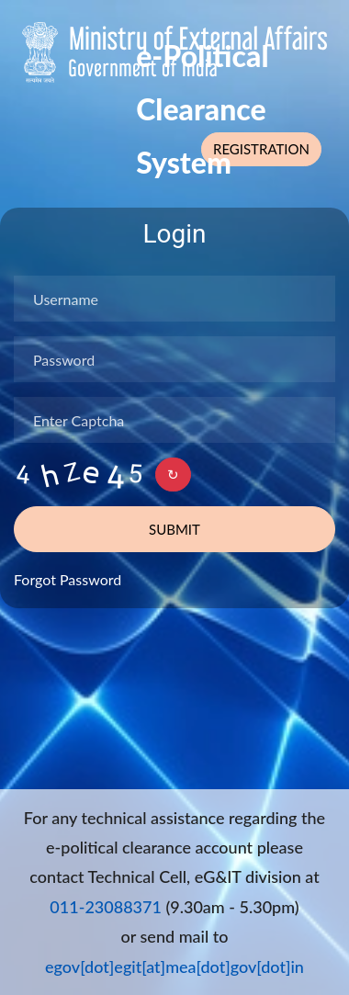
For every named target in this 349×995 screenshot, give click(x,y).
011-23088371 (106, 907)
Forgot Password (67, 579)
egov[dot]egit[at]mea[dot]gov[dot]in (174, 966)
